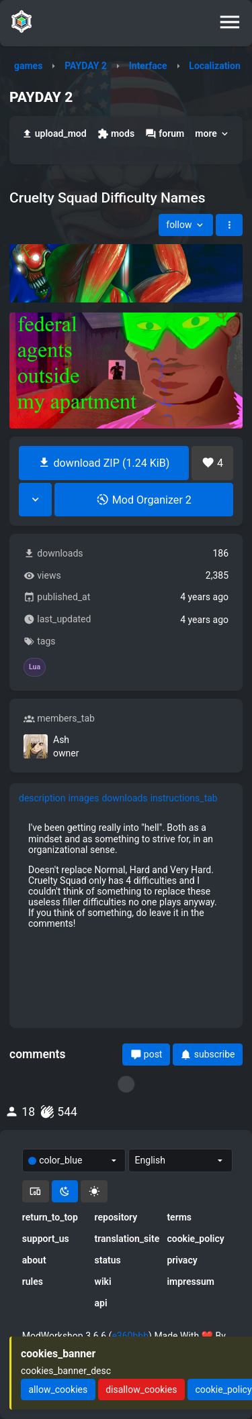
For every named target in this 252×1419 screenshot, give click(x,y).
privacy (182, 1260)
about (34, 1260)
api (101, 1303)
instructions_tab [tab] (184, 798)
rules (32, 1281)
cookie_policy (195, 1238)
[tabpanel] (126, 875)
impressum (190, 1281)
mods (115, 133)
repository (116, 1217)
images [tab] (84, 798)
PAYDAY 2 (86, 65)
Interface (148, 65)
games (28, 65)
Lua (34, 667)
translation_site (126, 1238)
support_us (45, 1238)
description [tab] (42, 798)
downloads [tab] (124, 798)
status (108, 1260)
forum (164, 133)
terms (179, 1217)
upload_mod (54, 133)
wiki (103, 1281)
